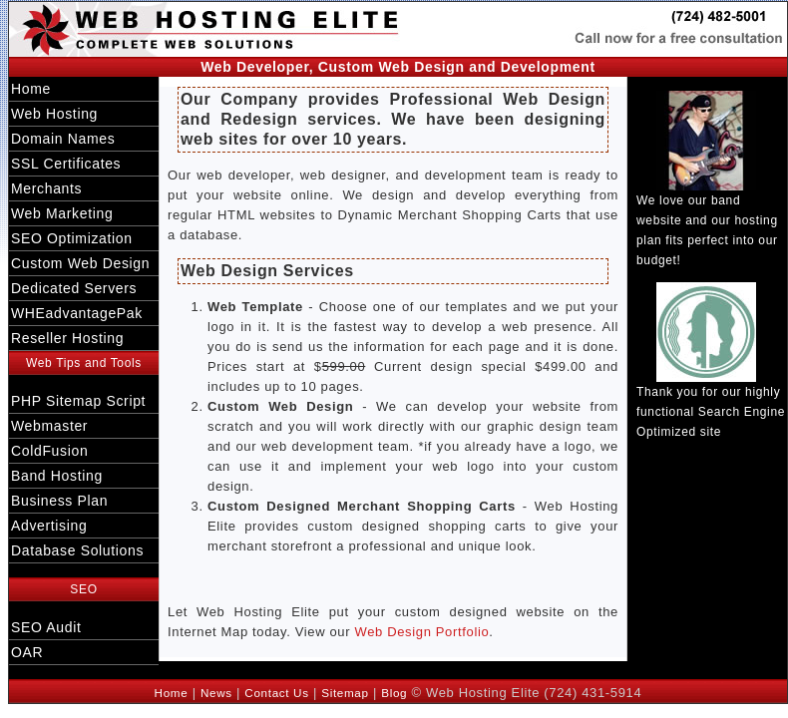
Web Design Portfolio (421, 631)
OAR (27, 652)
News (216, 692)
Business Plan (59, 501)
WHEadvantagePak (77, 313)
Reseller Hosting (67, 338)
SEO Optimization (72, 238)
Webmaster (49, 426)
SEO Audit (46, 627)
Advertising (49, 526)
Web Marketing (62, 213)
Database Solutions (77, 550)
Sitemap (344, 692)
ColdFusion (49, 451)
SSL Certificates (66, 164)
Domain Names (63, 139)
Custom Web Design (80, 263)
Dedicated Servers (74, 288)
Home (31, 89)
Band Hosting (57, 476)
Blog (394, 692)
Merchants (46, 188)
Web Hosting (54, 114)
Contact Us (276, 692)
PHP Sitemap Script (78, 401)
